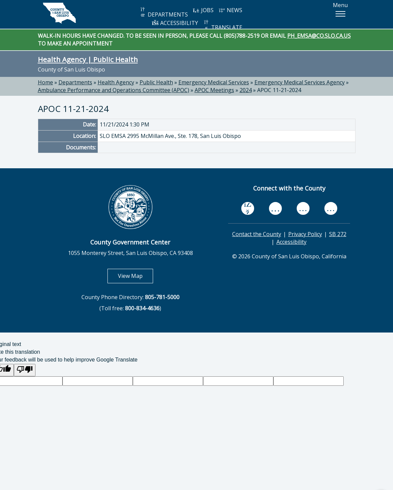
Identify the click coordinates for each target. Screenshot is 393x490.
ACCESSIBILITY (175, 23)
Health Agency (116, 82)
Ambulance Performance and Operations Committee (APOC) (113, 90)
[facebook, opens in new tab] (247, 208)
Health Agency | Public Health (88, 59)
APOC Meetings (214, 90)
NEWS (230, 10)
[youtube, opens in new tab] (275, 208)
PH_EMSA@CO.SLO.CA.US (319, 35)
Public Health (156, 82)
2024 (246, 90)
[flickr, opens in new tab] (303, 208)
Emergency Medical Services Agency (299, 82)
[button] (340, 14)
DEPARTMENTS (164, 12)
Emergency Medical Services (213, 82)
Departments (75, 82)
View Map (135, 276)
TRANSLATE (222, 25)
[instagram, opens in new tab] (330, 208)
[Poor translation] (24, 370)
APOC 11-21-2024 (279, 90)
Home (45, 82)
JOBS (203, 10)
